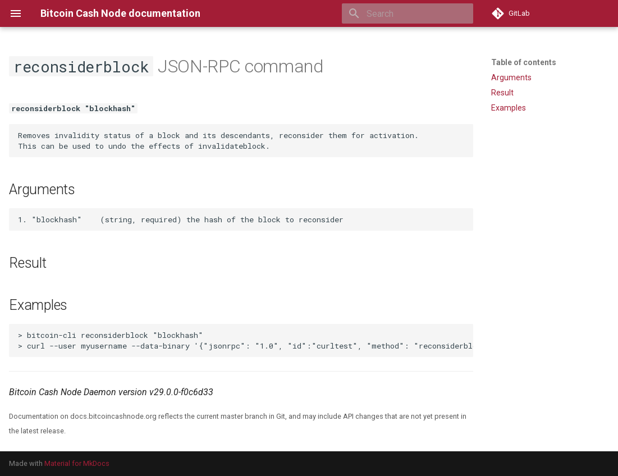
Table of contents (523, 62)
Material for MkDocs (76, 463)
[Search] (407, 13)
